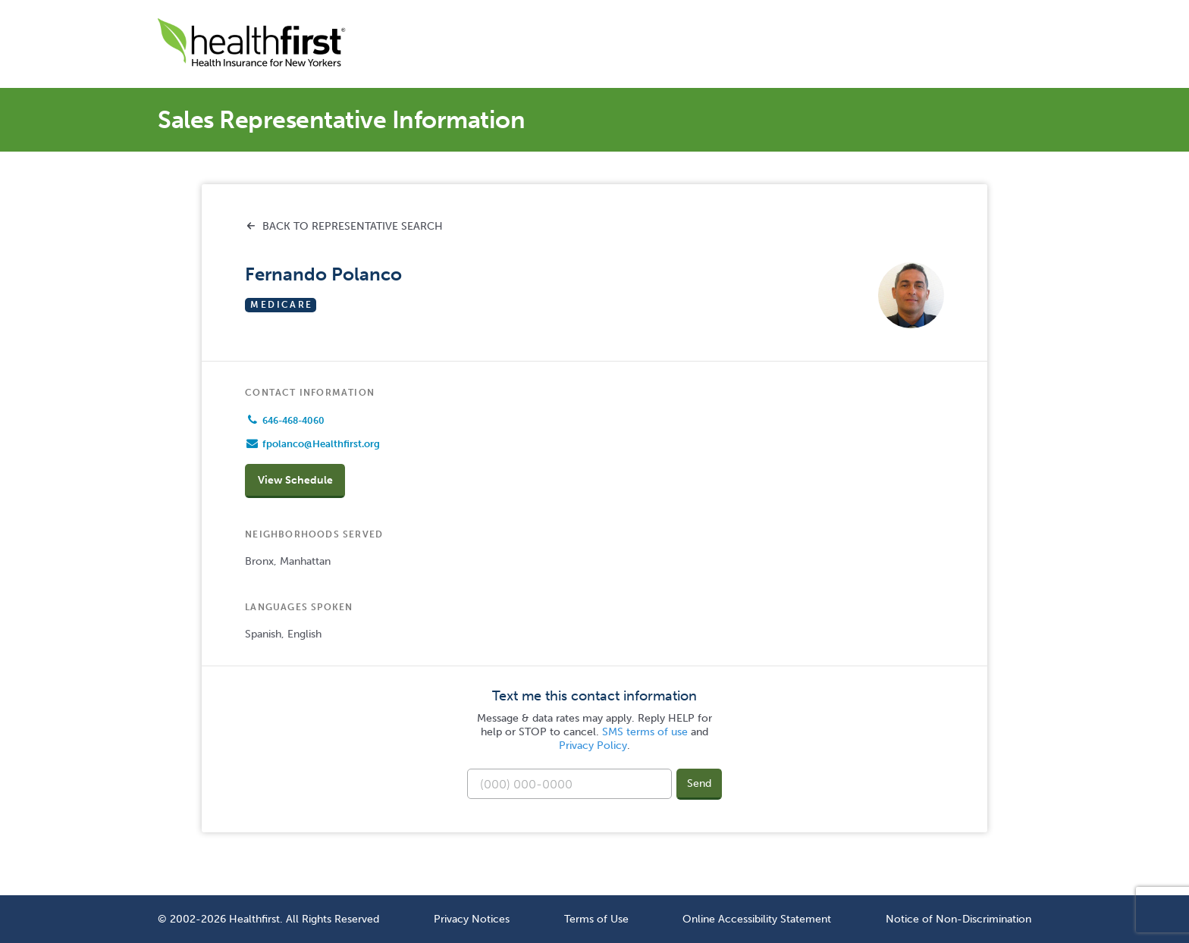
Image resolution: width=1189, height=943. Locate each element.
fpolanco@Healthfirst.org (321, 444)
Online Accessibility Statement (756, 919)
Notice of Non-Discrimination (958, 919)
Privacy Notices (472, 919)
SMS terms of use (645, 731)
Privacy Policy (593, 745)
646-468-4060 (293, 420)
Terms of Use (596, 919)
